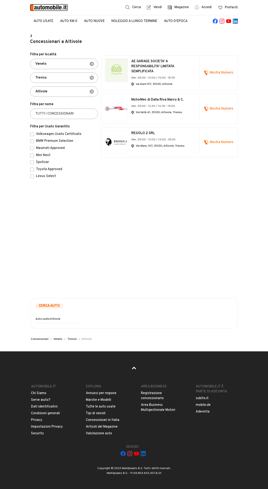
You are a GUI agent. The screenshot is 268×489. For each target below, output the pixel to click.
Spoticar (42, 162)
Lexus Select (46, 176)
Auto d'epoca (176, 21)
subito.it (202, 398)
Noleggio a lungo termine (134, 21)
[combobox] (64, 64)
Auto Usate (43, 21)
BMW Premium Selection (54, 141)
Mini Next (43, 155)
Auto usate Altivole (47, 319)
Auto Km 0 (68, 21)
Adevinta (203, 412)
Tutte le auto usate (101, 407)
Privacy (36, 420)
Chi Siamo (38, 393)
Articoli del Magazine (102, 427)
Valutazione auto (99, 433)
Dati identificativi (44, 407)
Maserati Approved (50, 148)
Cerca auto (49, 306)
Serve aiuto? (40, 400)
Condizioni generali (45, 413)
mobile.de (203, 405)
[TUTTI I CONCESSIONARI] (64, 114)
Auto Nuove (94, 21)
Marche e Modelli (98, 400)
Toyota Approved (49, 169)
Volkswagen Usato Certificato (58, 134)
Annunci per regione (101, 393)
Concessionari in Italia (102, 420)
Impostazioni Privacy (47, 427)
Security (37, 433)
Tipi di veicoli (96, 413)
